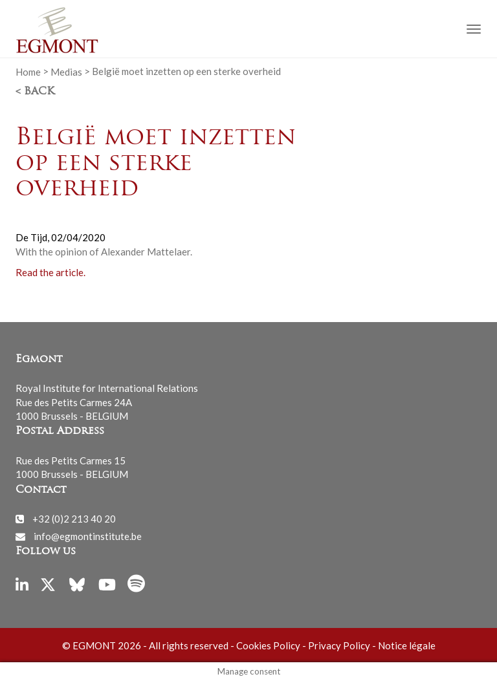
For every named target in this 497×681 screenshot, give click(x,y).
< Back (35, 92)
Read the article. (50, 272)
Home (28, 71)
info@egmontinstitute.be (88, 536)
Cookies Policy (268, 645)
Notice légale (407, 645)
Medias (66, 71)
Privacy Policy (339, 645)
